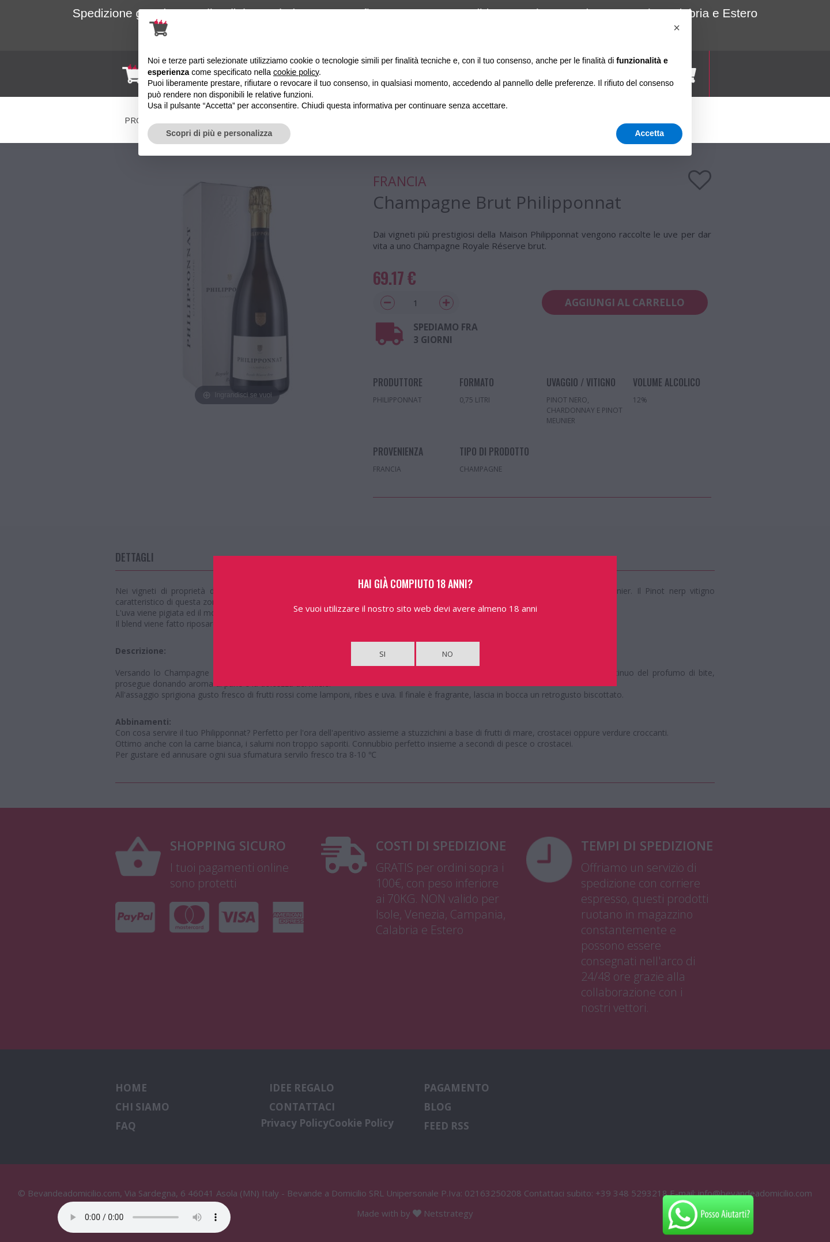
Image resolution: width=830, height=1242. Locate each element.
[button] (676, 27)
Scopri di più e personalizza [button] (219, 133)
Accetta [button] (649, 133)
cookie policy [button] (296, 72)
